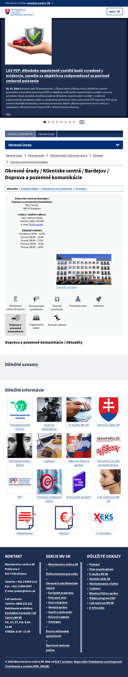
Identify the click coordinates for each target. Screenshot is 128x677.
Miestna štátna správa (103, 593)
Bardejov (98, 155)
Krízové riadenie (58, 617)
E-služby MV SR (98, 574)
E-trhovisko (96, 608)
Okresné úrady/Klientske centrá (62, 586)
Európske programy (61, 593)
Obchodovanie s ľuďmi (103, 584)
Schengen (54, 622)
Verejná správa (57, 607)
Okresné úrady (46, 134)
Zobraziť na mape (83, 271)
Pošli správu (36, 224)
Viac (8, 114)
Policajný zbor (57, 597)
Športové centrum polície (58, 648)
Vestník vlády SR (99, 579)
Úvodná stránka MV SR (20, 134)
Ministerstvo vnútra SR (63, 564)
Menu (114, 11)
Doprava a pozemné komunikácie (29, 162)
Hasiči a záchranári (60, 612)
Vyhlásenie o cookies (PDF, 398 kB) (27, 666)
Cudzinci (94, 588)
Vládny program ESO (102, 598)
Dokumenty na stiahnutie (57, 188)
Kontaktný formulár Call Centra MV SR (20, 615)
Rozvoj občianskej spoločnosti (57, 633)
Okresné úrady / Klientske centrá (68, 155)
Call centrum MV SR (101, 603)
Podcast (94, 564)
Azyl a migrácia (58, 602)
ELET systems (63, 662)
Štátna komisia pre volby (62, 574)
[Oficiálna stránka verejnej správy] (40, 3)
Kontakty (81, 188)
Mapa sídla (80, 662)
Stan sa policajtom (101, 569)
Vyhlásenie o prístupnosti (105, 662)
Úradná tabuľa (29, 188)
